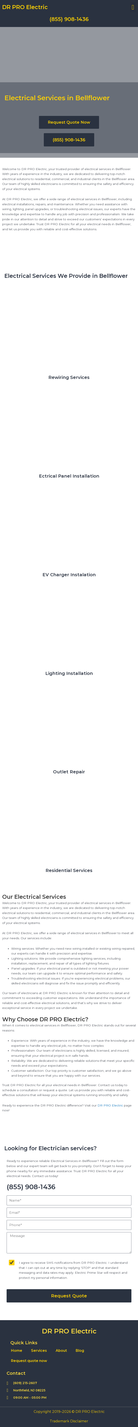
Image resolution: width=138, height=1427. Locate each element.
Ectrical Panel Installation (69, 476)
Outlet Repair (69, 771)
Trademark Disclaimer (69, 1421)
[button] (133, 7)
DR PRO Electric (25, 7)
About (61, 1350)
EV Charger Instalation (69, 574)
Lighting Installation (69, 673)
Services (39, 1350)
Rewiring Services (69, 377)
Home (16, 1350)
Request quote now (29, 1361)
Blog (80, 1350)
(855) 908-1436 (69, 19)
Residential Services (69, 870)
